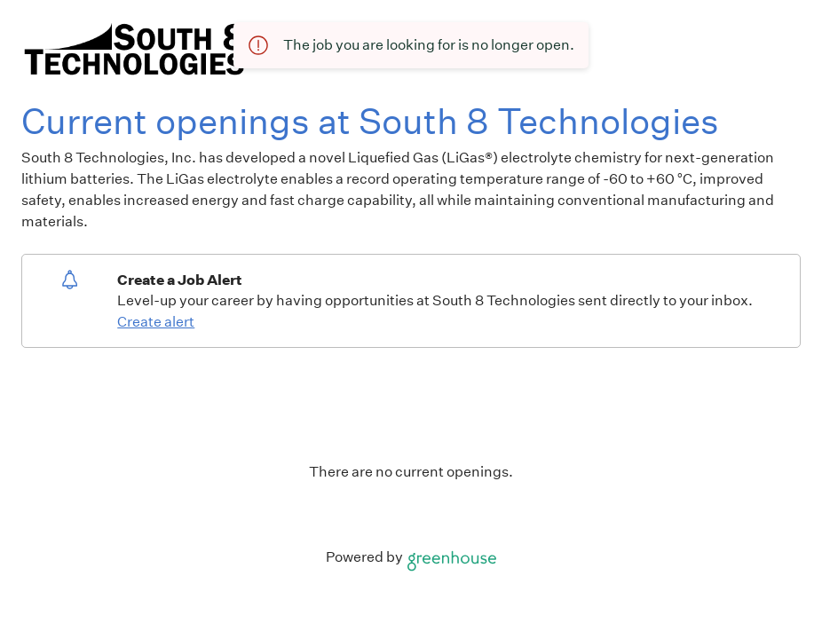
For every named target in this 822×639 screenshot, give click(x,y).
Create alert (155, 321)
